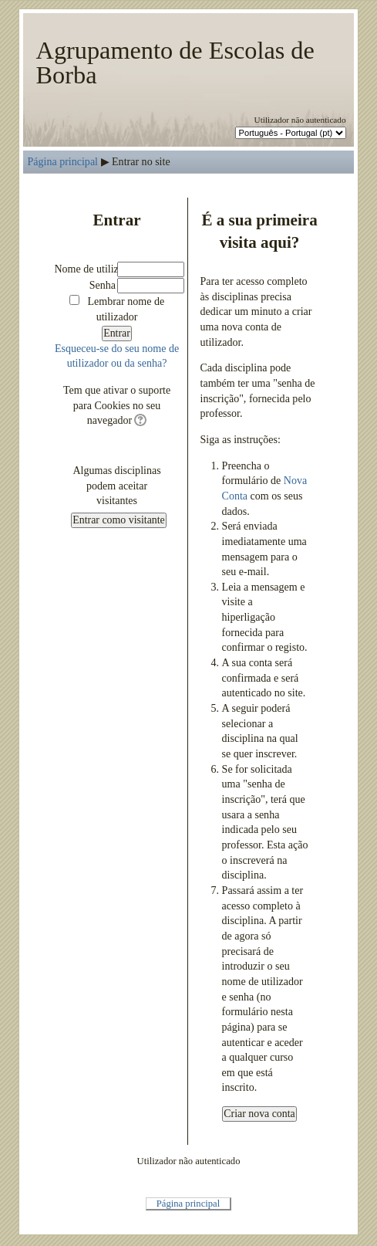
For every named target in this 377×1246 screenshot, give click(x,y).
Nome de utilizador (95, 268)
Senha (102, 285)
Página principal (62, 161)
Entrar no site (141, 161)
